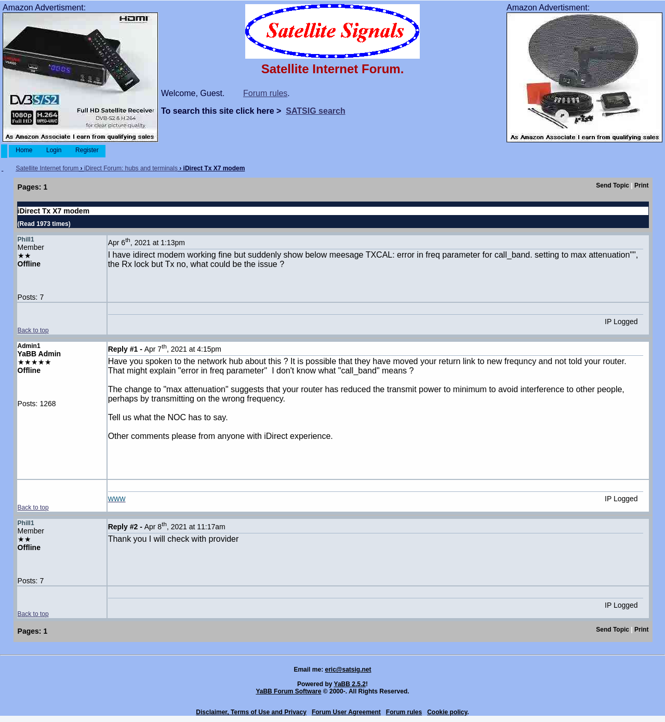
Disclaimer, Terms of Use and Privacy (251, 712)
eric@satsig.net (348, 669)
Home (24, 150)
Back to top (33, 330)
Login (54, 150)
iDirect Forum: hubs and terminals (131, 168)
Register (87, 150)
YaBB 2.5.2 (350, 684)
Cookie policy (447, 712)
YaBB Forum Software (288, 691)
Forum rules (265, 93)
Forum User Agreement (346, 712)
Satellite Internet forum (47, 168)
